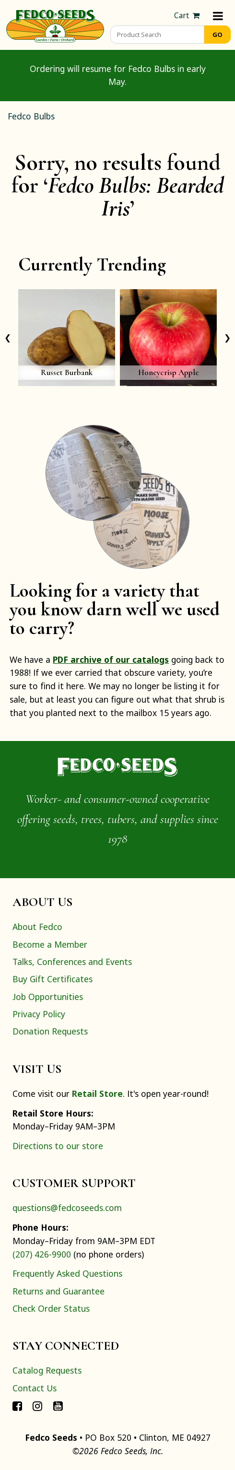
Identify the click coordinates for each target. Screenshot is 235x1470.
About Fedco (37, 926)
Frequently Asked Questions (67, 1273)
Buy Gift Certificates (52, 979)
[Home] (55, 25)
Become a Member (49, 944)
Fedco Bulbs (31, 116)
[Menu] (218, 15)
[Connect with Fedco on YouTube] (58, 1405)
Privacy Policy (38, 1014)
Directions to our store (57, 1146)
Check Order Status (51, 1308)
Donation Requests (50, 1031)
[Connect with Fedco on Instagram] (37, 1405)
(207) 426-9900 (41, 1254)
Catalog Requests (47, 1370)
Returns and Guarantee (58, 1291)
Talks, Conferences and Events (72, 961)
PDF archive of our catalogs (111, 659)
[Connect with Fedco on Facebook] (17, 1405)
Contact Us (34, 1388)
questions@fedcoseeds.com (67, 1207)
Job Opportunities (47, 996)
